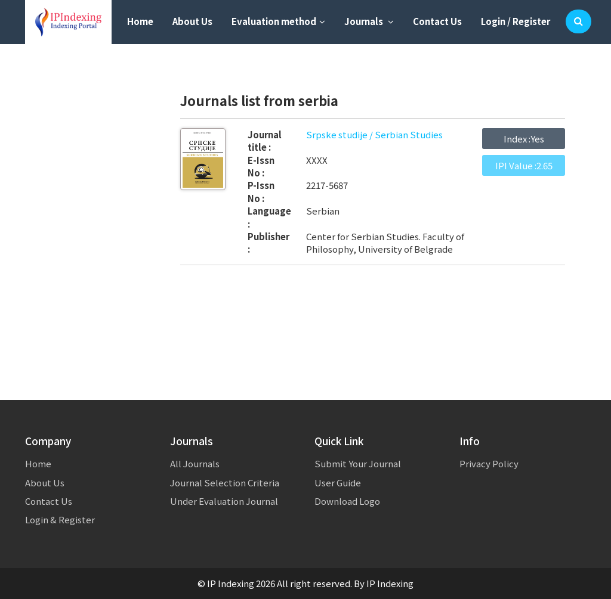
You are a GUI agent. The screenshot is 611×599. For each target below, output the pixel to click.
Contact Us (437, 21)
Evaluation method (278, 21)
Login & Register (60, 519)
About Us (192, 21)
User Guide (337, 482)
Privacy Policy (489, 463)
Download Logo (347, 501)
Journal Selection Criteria (224, 482)
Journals (369, 21)
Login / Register (515, 21)
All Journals (195, 463)
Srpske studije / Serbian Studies (374, 134)
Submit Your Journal (357, 463)
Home (140, 21)
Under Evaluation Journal (224, 501)
